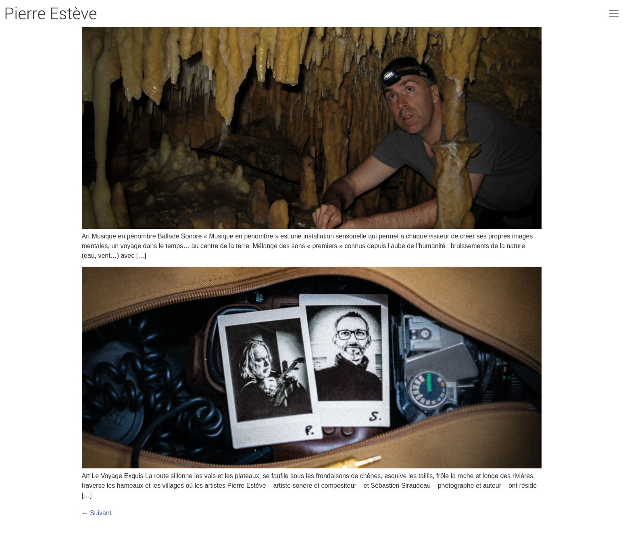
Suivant (97, 513)
